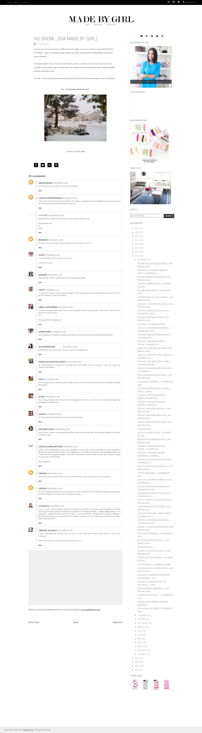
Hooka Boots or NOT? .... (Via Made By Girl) (155, 596)
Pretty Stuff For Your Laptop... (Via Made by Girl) (155, 467)
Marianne (43, 275)
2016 (137, 232)
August (141, 627)
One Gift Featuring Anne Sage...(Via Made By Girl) (154, 423)
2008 (137, 662)
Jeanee (42, 396)
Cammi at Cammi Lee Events (51, 446)
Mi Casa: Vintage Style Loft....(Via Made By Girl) (154, 552)
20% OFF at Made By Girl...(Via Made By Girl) (154, 434)
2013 (137, 244)
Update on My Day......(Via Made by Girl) (154, 474)
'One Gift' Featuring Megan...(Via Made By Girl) (153, 318)
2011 (137, 252)
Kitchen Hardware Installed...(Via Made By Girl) (154, 278)
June (140, 635)
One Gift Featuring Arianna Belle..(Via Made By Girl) (154, 487)
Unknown (43, 473)
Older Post (117, 622)
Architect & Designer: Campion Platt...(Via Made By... (152, 271)
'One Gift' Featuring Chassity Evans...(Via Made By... (152, 396)
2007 (137, 666)
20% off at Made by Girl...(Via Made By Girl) (154, 285)
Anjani (41, 255)
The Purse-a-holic (47, 429)
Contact (25, 2)
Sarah (41, 290)
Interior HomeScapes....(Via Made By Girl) (155, 535)
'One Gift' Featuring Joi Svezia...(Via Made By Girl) (155, 305)
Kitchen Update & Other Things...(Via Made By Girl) (155, 569)
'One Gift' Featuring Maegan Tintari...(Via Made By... (151, 342)
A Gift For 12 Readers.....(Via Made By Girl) (155, 383)
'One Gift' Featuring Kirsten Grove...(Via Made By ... (155, 369)
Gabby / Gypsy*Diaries (48, 307)
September (143, 623)
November (142, 615)
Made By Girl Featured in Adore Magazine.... (153, 603)
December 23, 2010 (60, 183)
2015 (137, 236)
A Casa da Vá (44, 506)
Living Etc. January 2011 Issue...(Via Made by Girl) (155, 349)
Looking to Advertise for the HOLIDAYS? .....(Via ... (152, 583)
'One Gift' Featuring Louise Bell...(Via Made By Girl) (154, 521)
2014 (137, 240)
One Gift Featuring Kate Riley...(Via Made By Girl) (154, 416)
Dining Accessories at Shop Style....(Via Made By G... (155, 494)
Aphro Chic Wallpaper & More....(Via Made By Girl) (155, 376)
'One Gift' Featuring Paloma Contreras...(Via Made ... (151, 454)
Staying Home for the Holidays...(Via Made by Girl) (155, 298)
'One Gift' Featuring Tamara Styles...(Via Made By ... (155, 481)
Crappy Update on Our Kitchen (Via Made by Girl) (154, 501)
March (141, 646)
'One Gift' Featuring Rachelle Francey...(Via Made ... (152, 403)
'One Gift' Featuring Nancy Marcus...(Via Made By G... (155, 356)
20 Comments (42, 44)
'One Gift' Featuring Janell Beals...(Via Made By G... (155, 514)
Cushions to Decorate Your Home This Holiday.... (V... (154, 576)
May (139, 639)
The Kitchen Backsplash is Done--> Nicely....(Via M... (154, 389)
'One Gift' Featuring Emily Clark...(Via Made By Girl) (154, 362)
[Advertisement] (149, 709)
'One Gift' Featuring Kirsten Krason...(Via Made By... (151, 447)
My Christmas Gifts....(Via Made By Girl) (154, 291)
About (16, 2)
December (142, 260)
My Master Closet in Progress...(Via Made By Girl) (155, 265)
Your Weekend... (145, 429)
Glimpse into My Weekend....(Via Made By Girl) (155, 559)
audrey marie (45, 331)
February (142, 650)
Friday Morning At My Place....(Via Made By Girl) (154, 508)
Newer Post (33, 622)
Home (9, 2)
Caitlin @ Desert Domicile (50, 198)
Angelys (42, 414)
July (140, 631)
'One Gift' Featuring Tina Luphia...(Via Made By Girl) (154, 312)
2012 (137, 248)
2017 (137, 228)
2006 (137, 670)
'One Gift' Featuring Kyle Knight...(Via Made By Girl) (154, 329)
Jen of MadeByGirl (47, 347)
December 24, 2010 (71, 446)
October (141, 619)
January (142, 654)
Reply (40, 190)
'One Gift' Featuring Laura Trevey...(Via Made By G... (155, 336)
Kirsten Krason (46, 183)
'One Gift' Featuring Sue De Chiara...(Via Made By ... (155, 460)
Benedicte (43, 240)
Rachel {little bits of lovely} (52, 362)
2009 (137, 658)
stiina (41, 379)
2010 (137, 256)
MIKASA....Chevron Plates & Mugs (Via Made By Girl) (155, 528)
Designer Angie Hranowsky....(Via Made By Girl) (153, 589)
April (140, 642)
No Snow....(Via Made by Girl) (151, 324)
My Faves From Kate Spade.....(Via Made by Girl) (153, 541)
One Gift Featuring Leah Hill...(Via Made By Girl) (154, 410)
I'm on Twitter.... (146, 547)
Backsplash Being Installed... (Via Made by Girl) (154, 440)
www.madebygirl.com (90, 609)
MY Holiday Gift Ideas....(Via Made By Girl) (155, 609)
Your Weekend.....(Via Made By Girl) (154, 564)
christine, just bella (48, 530)
